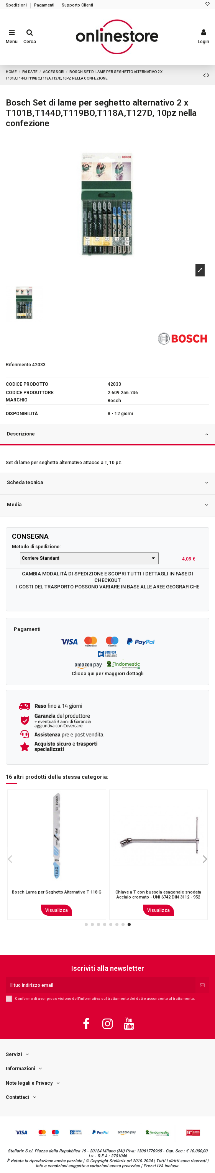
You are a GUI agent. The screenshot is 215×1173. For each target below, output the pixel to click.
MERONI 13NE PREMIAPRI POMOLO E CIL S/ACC (158, 895)
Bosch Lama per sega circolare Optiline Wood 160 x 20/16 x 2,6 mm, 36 (57, 895)
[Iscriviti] (202, 985)
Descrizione (107, 434)
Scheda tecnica (107, 482)
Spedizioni (17, 5)
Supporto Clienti (77, 5)
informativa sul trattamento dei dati (111, 998)
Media (107, 505)
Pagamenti (45, 5)
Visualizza (56, 910)
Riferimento (18, 364)
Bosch (114, 400)
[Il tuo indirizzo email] (100, 985)
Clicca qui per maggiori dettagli (107, 673)
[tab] (107, 435)
